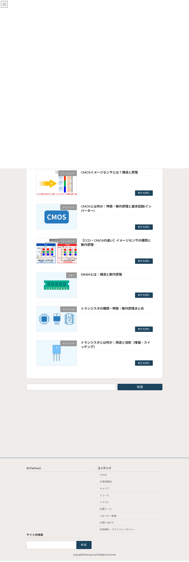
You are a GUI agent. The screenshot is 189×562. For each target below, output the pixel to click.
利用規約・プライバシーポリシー (117, 529)
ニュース (104, 495)
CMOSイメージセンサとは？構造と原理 (109, 172)
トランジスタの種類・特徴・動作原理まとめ (112, 308)
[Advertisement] (94, 423)
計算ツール (106, 509)
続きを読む (144, 192)
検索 (140, 387)
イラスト (104, 502)
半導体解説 (106, 481)
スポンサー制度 (108, 515)
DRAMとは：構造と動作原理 (101, 274)
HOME (103, 474)
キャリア (104, 488)
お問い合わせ (107, 522)
